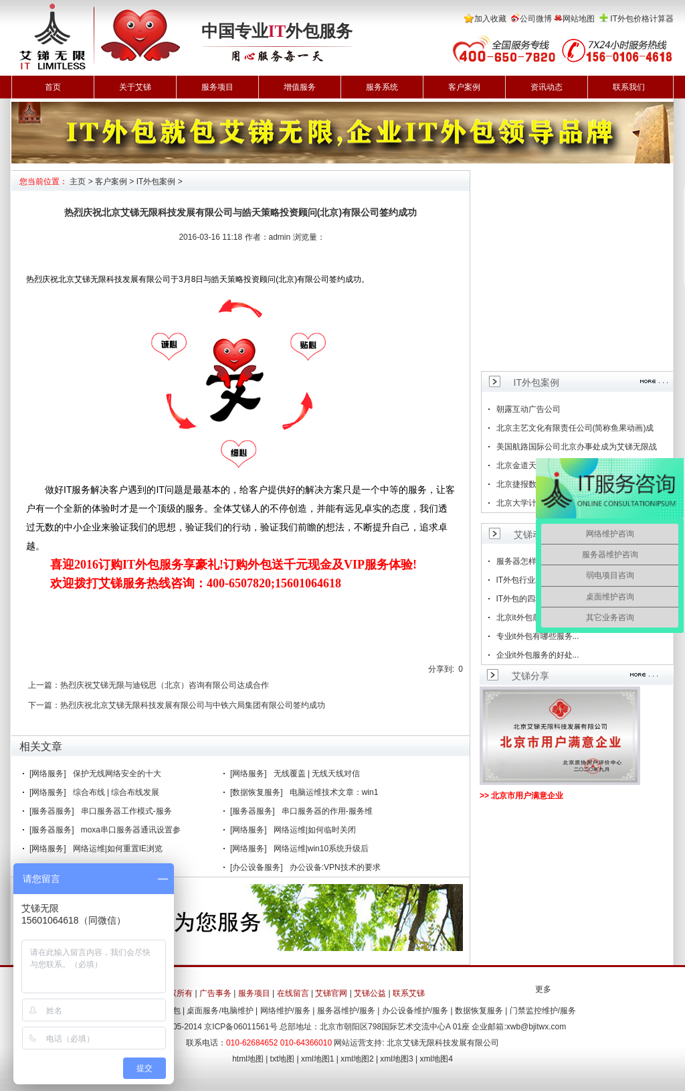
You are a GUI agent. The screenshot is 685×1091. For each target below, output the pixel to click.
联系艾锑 (409, 993)
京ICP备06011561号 (240, 1026)
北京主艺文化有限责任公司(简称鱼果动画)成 (575, 428)
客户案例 (464, 87)
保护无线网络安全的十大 (117, 773)
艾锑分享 (530, 675)
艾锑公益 (370, 993)
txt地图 (282, 1059)
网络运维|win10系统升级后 (321, 848)
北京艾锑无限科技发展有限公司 (443, 1042)
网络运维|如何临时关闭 (315, 829)
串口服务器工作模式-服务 (126, 811)
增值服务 (300, 87)
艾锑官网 (331, 993)
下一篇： (44, 705)
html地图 (248, 1059)
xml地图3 (396, 1059)
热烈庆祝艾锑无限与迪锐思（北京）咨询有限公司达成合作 (164, 685)
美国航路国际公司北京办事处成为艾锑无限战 (576, 446)
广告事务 (215, 993)
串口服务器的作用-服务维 (327, 811)
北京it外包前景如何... (533, 617)
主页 (78, 181)
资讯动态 (546, 87)
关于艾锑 (135, 87)
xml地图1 (317, 1059)
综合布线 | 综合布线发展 (116, 792)
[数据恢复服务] (256, 792)
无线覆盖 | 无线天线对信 (317, 773)
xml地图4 (436, 1059)
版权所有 (177, 993)
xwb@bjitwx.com (536, 1026)
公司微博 (536, 18)
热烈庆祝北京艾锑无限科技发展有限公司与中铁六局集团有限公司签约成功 (192, 705)
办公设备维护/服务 (415, 1010)
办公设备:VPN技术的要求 (335, 867)
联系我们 (629, 87)
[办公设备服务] (256, 867)
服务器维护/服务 (346, 1010)
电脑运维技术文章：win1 (334, 792)
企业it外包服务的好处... (537, 655)
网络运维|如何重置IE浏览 (118, 848)
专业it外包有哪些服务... (537, 636)
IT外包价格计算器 (642, 18)
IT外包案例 (156, 181)
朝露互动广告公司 (528, 409)
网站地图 (579, 18)
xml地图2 (356, 1059)
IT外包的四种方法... (531, 598)
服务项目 (217, 87)
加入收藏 (490, 18)
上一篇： (44, 685)
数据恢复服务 (479, 1010)
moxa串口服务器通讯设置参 (131, 829)
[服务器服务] (51, 811)
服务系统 (382, 87)
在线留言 (293, 993)
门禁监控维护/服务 (543, 1010)
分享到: (441, 669)
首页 (53, 87)
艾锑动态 (532, 534)
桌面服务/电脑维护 (220, 1010)
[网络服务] (47, 773)
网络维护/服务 (285, 1010)
